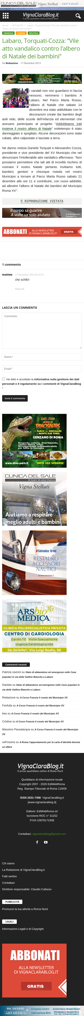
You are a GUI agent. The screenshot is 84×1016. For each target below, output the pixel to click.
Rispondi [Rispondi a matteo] (19, 289)
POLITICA (33, 33)
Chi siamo (8, 863)
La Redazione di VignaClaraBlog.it (23, 869)
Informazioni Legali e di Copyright (23, 928)
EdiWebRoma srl (47, 811)
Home (5, 25)
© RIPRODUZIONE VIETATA (42, 201)
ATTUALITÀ (17, 25)
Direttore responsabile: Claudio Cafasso (27, 889)
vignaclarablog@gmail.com (49, 833)
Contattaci (8, 882)
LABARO (21, 33)
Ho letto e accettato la (41, 383)
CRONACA (8, 33)
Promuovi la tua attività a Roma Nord (25, 909)
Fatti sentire (9, 876)
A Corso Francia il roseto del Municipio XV (43, 697)
